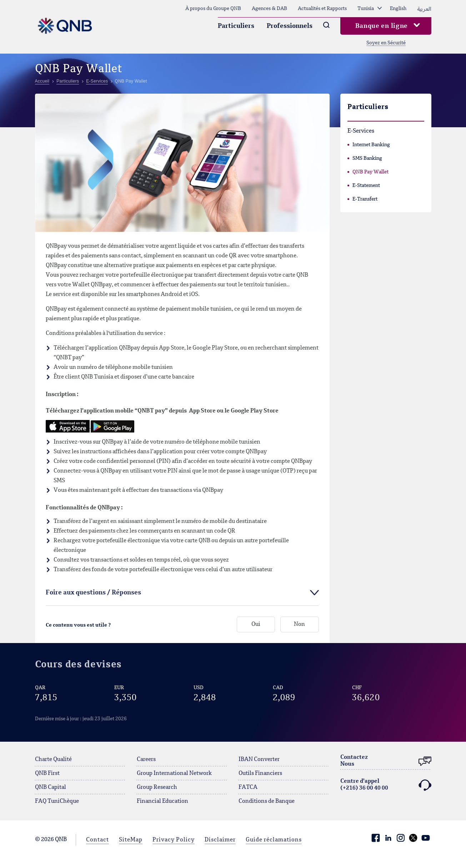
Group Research (157, 787)
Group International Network (174, 773)
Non (299, 625)
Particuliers (236, 26)
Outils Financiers (260, 773)
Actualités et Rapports (322, 8)
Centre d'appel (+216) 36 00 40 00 (385, 785)
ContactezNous (385, 761)
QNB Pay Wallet (370, 171)
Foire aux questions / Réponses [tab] (93, 592)
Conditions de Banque (267, 801)
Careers (146, 759)
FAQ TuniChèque (57, 801)
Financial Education (162, 801)
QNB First (47, 773)
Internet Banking (371, 144)
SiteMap (130, 840)
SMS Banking (367, 158)
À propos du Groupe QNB (213, 8)
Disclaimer (220, 840)
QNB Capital (50, 787)
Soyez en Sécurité (386, 42)
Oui (255, 625)
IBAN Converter (259, 759)
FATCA (248, 787)
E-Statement (366, 185)
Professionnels (289, 26)
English (398, 8)
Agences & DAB (269, 8)
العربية (424, 8)
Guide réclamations (274, 840)
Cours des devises (78, 664)
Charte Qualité (53, 759)
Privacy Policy (173, 840)
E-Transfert (364, 199)
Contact (97, 840)
